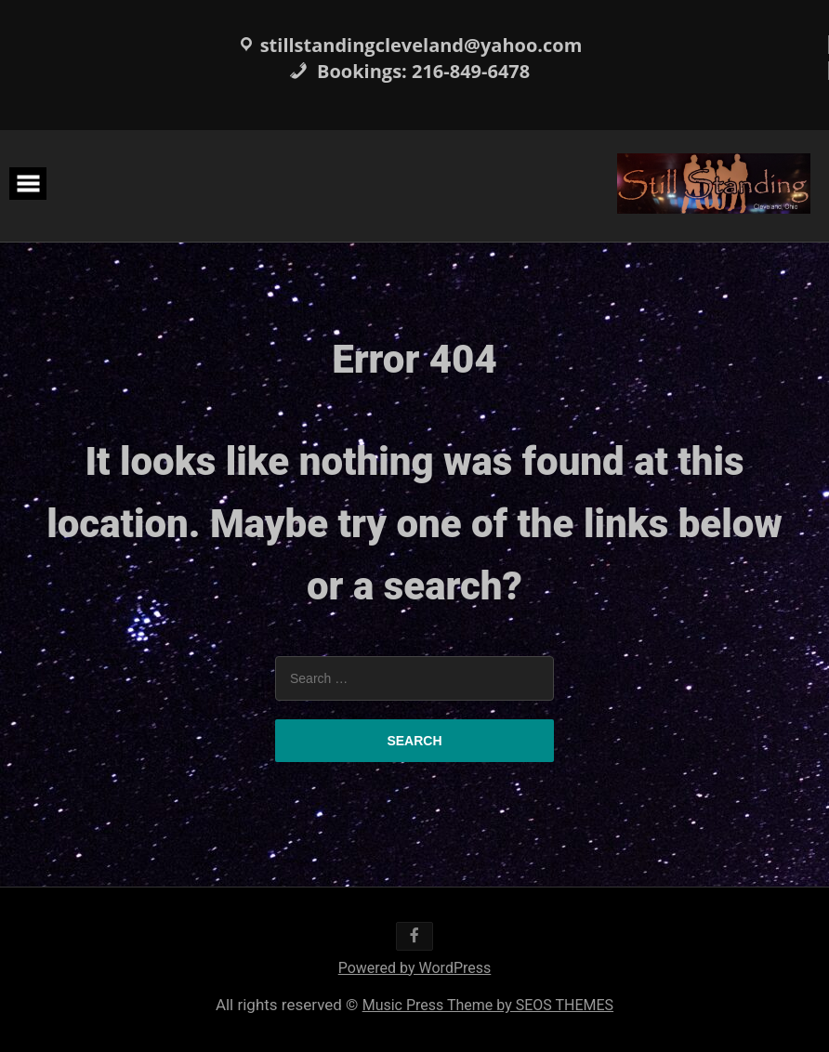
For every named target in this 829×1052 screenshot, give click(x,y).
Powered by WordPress (415, 968)
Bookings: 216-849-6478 (409, 71)
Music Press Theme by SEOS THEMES (487, 1005)
